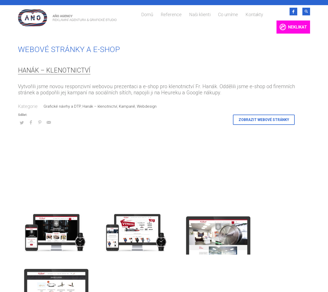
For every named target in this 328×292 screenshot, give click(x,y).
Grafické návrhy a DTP (62, 106)
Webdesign (147, 106)
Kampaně (127, 106)
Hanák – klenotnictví (54, 70)
